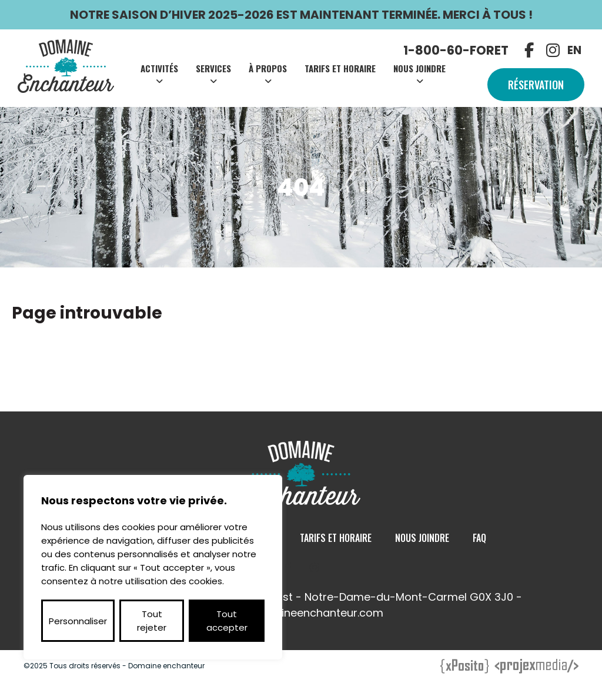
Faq (479, 538)
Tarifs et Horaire (340, 68)
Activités (159, 68)
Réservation (536, 84)
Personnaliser (78, 621)
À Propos (268, 68)
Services (213, 68)
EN (574, 50)
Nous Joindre (419, 68)
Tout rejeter (151, 621)
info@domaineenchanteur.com (301, 612)
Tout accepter (227, 621)
